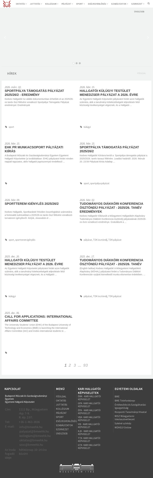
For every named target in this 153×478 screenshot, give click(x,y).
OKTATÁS (21, 3)
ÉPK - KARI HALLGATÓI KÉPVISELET (89, 412)
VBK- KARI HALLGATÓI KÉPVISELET (89, 419)
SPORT (80, 3)
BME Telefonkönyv (125, 400)
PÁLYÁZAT (67, 3)
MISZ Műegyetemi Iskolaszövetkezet (125, 417)
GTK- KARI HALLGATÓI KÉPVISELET (89, 447)
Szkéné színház (123, 423)
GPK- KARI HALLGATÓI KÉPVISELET (89, 405)
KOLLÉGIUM (51, 3)
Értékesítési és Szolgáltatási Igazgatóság (130, 406)
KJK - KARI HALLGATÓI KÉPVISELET (89, 433)
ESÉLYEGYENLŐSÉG (98, 3)
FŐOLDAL (61, 396)
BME (117, 396)
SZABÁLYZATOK (119, 3)
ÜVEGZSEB (139, 11)
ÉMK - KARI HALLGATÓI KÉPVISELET (89, 398)
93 (85, 365)
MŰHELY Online (123, 427)
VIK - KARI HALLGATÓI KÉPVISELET (89, 426)
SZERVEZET (137, 3)
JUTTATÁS (36, 3)
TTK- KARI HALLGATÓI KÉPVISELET (89, 440)
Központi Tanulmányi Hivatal (131, 411)
